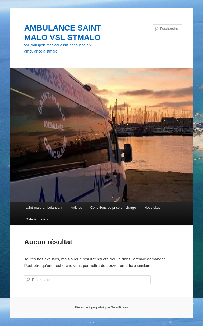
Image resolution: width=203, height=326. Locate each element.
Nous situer (153, 208)
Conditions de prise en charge (113, 208)
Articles (76, 208)
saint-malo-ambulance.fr (44, 208)
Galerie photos (37, 219)
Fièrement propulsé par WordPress (101, 307)
